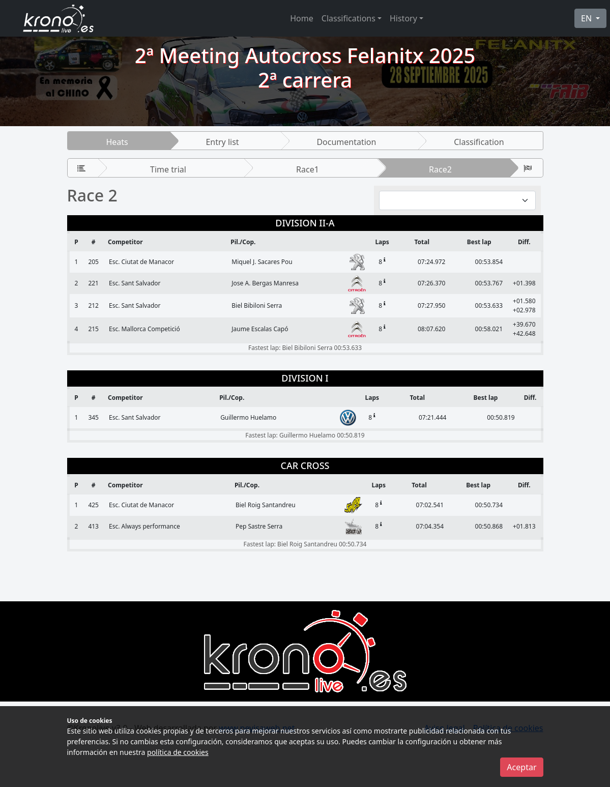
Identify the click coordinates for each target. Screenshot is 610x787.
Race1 (307, 169)
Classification (479, 142)
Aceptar (521, 767)
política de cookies (178, 752)
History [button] (403, 18)
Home (301, 18)
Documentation (346, 142)
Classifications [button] (348, 18)
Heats (117, 142)
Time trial (168, 169)
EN (587, 18)
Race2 (440, 169)
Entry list (222, 142)
